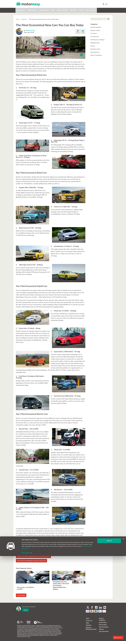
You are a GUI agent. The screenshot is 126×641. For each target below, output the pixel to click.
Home (17, 19)
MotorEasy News (95, 49)
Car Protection (94, 36)
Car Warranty (21, 10)
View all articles (21, 595)
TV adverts (93, 33)
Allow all (109, 625)
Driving (92, 46)
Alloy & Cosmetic (62, 10)
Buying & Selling (95, 30)
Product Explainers (95, 27)
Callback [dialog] (25, 610)
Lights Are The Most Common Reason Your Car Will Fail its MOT (33, 556)
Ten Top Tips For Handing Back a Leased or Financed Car (31, 560)
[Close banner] (123, 623)
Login (105, 4)
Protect (81, 10)
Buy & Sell (73, 10)
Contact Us (89, 620)
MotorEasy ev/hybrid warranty (66, 540)
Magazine (24, 19)
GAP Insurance (32, 10)
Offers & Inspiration (96, 55)
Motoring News (94, 52)
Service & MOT (44, 10)
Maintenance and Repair (97, 39)
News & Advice (91, 10)
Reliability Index (95, 43)
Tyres (53, 10)
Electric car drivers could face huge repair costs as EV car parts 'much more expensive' (39, 552)
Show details (25, 637)
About (87, 618)
